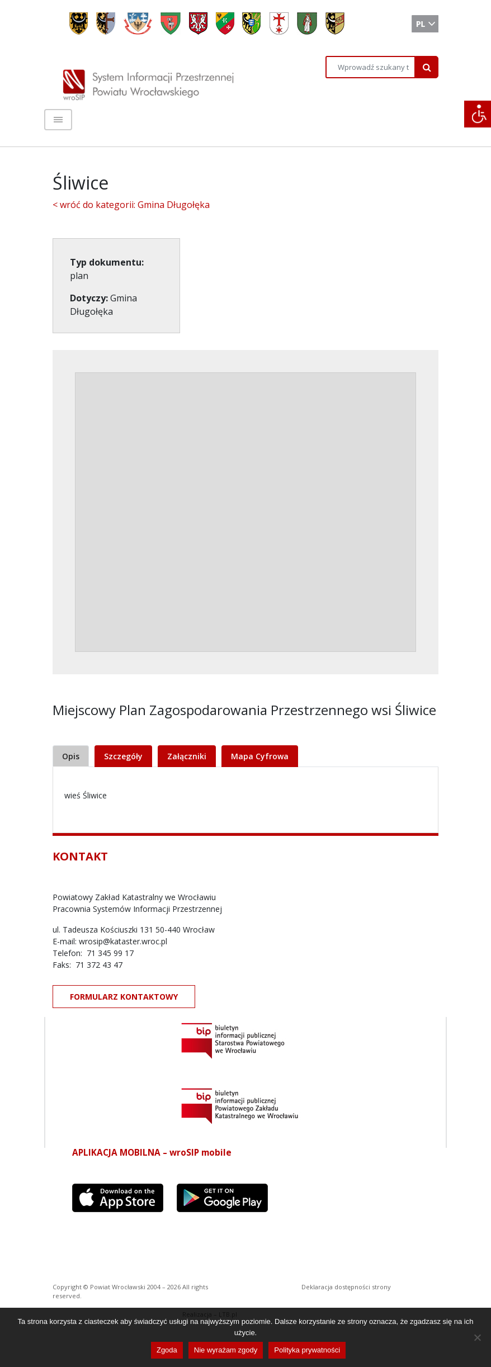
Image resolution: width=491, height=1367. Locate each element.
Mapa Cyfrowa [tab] (260, 756)
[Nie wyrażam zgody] (477, 1337)
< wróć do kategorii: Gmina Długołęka (131, 204)
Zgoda (167, 1350)
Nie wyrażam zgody (225, 1350)
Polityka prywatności (307, 1350)
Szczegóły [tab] (123, 756)
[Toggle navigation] (58, 119)
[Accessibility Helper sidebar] (477, 114)
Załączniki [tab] (186, 756)
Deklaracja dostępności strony (346, 1287)
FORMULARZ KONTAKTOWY (124, 996)
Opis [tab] (70, 756)
